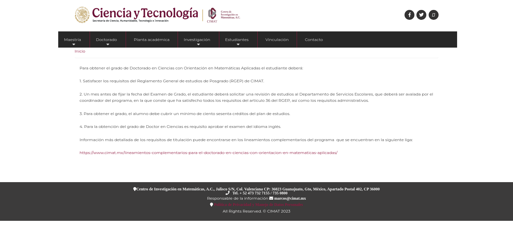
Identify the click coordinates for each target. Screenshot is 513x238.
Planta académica (152, 39)
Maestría (72, 42)
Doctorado (106, 42)
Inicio (80, 51)
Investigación (197, 42)
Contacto (314, 39)
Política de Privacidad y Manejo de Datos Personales (258, 204)
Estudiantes (237, 42)
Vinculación (277, 39)
